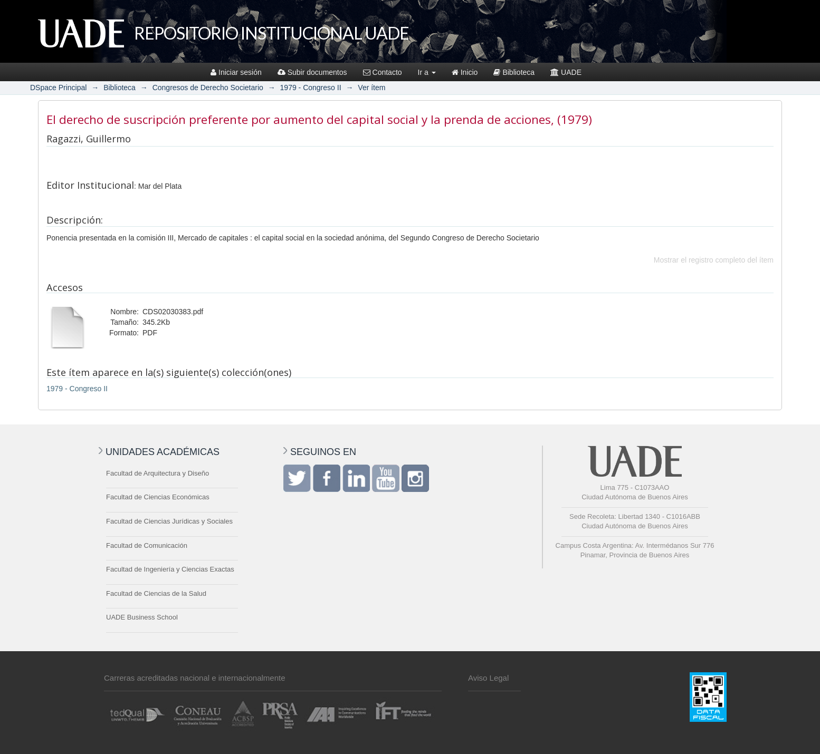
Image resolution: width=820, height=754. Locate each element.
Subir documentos (312, 72)
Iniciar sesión (236, 72)
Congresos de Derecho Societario (207, 87)
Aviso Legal (488, 677)
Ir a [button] (427, 72)
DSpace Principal (58, 87)
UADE (565, 72)
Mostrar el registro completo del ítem (714, 260)
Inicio (465, 72)
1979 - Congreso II (310, 87)
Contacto (382, 72)
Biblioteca (514, 72)
